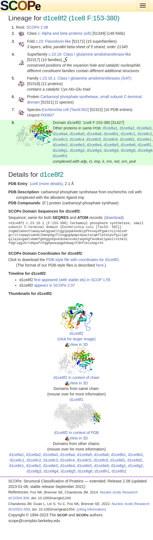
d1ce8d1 (127, 139)
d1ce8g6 (145, 150)
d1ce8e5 (111, 145)
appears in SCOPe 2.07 (54, 285)
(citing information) (91, 509)
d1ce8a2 (127, 128)
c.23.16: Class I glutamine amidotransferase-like (90, 54)
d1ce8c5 (93, 139)
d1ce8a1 (110, 128)
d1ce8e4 (94, 145)
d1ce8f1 (145, 145)
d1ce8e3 (77, 145)
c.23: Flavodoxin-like (53, 41)
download (114, 217)
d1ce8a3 (144, 128)
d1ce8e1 (144, 139)
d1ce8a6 (94, 134)
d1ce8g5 (128, 150)
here (100, 265)
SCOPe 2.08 (37, 27)
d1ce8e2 (60, 145)
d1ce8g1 (60, 150)
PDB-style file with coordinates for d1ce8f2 (82, 259)
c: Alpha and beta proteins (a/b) (65, 33)
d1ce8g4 (111, 150)
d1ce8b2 (135, 454)
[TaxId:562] (79, 109)
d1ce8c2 (145, 134)
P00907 (47, 115)
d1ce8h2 (119, 471)
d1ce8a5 (77, 134)
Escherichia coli (55, 109)
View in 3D (76, 344)
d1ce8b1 (111, 134)
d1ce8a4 (60, 134)
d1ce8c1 (128, 134)
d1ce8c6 (110, 139)
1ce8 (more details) (46, 183)
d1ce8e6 (128, 145)
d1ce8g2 (77, 150)
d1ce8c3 (60, 139)
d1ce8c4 (77, 139)
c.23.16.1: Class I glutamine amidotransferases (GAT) (85, 78)
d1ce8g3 (94, 150)
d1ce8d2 (134, 460)
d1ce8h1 (60, 156)
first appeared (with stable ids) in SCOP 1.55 (72, 280)
